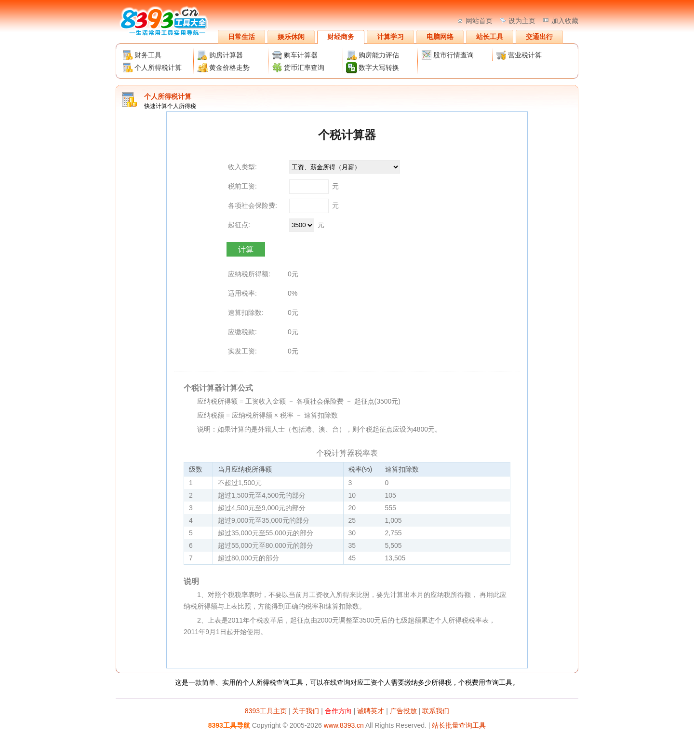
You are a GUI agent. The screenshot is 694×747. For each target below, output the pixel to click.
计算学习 (390, 37)
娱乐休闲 (291, 37)
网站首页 (479, 21)
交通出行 (539, 37)
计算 (246, 249)
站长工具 (489, 37)
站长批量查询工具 (459, 725)
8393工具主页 (266, 711)
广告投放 (403, 711)
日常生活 (241, 37)
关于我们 (305, 711)
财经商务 (340, 37)
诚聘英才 (370, 711)
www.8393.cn (344, 725)
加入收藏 (564, 21)
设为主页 (521, 21)
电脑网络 (440, 37)
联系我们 (435, 711)
